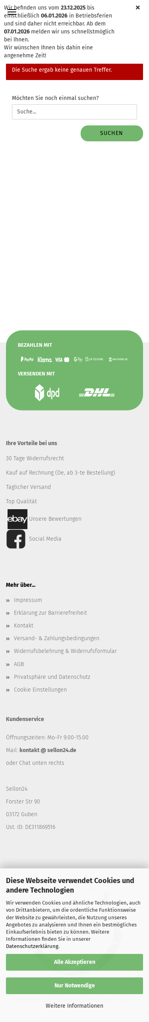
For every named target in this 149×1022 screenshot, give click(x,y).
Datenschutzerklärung (32, 946)
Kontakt (23, 625)
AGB (19, 664)
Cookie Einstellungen (40, 689)
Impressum (28, 600)
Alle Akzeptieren (74, 962)
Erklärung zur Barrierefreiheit (50, 613)
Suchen (111, 133)
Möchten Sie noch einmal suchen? (55, 98)
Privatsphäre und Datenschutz (52, 677)
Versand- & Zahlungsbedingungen (56, 638)
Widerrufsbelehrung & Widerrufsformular (65, 651)
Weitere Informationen (74, 1005)
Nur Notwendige (74, 985)
